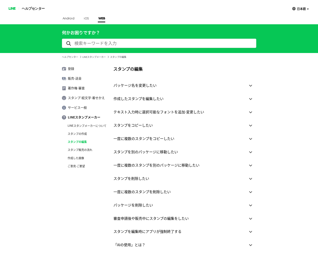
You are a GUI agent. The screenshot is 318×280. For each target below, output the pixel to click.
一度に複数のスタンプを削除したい (142, 191)
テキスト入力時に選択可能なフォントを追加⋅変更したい (158, 111)
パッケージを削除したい (133, 205)
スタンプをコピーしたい (133, 125)
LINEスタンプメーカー (94, 57)
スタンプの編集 (77, 142)
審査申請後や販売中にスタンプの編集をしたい (151, 218)
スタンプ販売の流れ (80, 150)
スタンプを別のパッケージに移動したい (145, 151)
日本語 (301, 9)
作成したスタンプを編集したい (138, 98)
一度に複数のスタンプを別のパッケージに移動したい (156, 165)
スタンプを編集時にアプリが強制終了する (147, 231)
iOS (86, 18)
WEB (101, 18)
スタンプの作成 (77, 134)
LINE (11, 8)
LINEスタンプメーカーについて (87, 126)
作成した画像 (76, 158)
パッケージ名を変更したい (135, 85)
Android (69, 18)
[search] (159, 43)
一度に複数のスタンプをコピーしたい (143, 138)
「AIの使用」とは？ (129, 244)
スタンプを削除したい (131, 178)
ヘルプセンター (33, 8)
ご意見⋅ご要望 (76, 166)
